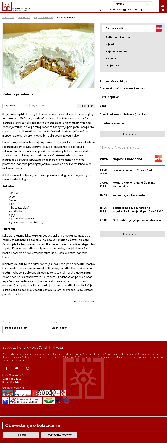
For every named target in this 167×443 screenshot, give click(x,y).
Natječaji (111, 58)
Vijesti (110, 44)
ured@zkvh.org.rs (13, 384)
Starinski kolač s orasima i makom (122, 88)
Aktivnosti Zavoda (118, 37)
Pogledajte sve (132, 134)
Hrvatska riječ (86, 301)
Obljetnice (113, 65)
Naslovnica (8, 18)
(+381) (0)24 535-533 (110, 9)
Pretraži (147, 4)
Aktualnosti (24, 18)
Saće (103, 106)
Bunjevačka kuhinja (43, 18)
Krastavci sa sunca (112, 123)
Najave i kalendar (117, 51)
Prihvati (21, 435)
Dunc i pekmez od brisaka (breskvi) (123, 114)
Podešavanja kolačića (59, 435)
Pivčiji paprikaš (109, 97)
